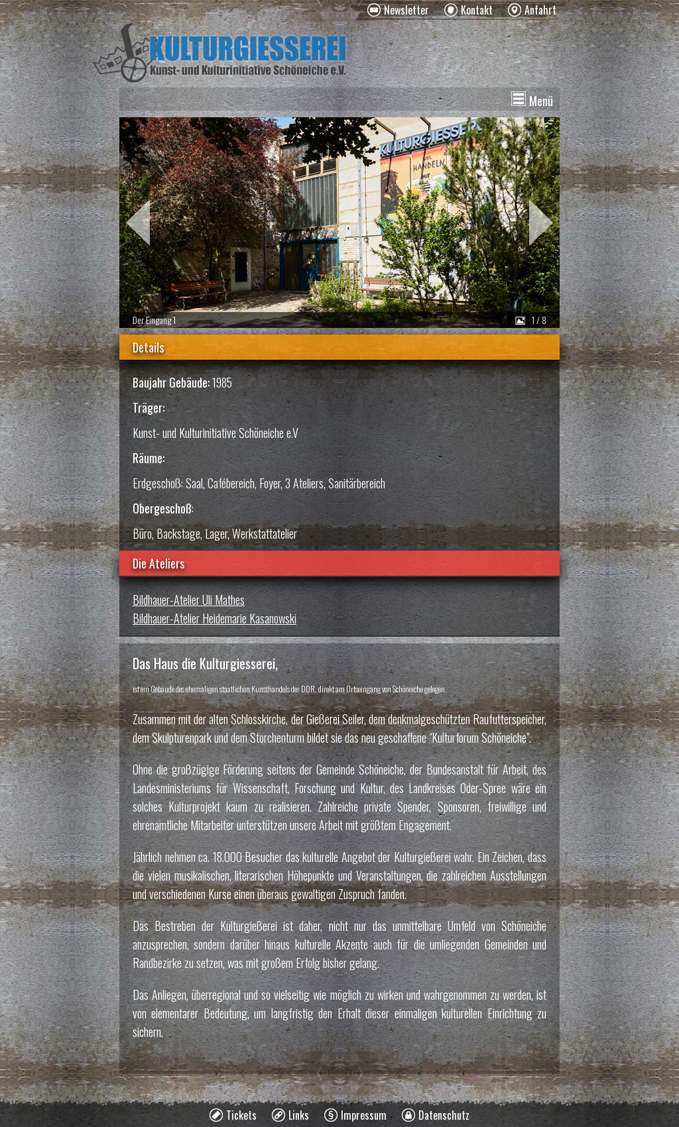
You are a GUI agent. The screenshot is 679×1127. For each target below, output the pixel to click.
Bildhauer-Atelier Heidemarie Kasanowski (214, 618)
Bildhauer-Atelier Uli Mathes (189, 599)
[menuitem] (398, 10)
